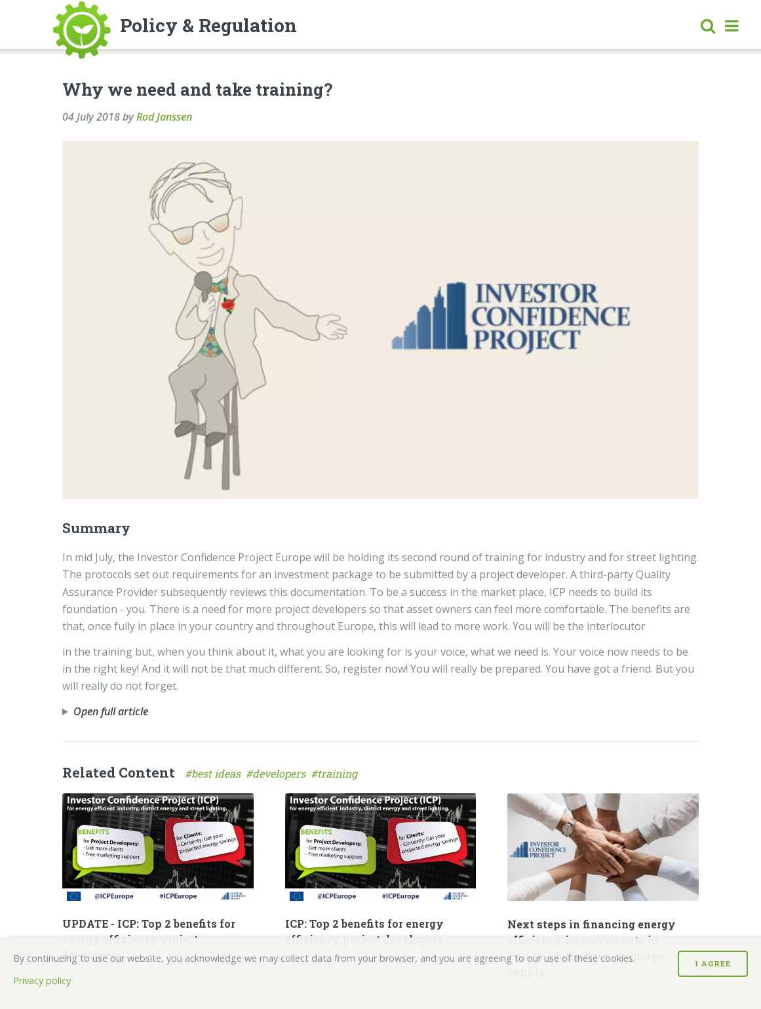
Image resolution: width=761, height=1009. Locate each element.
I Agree (713, 963)
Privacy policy (42, 980)
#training (335, 773)
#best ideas (215, 773)
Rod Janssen (164, 116)
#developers (278, 773)
